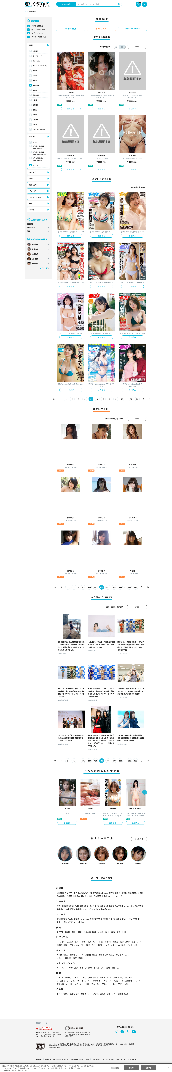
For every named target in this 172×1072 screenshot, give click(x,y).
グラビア (35, 165)
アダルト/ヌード (124, 984)
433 (114, 587)
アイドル (80, 977)
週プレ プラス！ (37, 33)
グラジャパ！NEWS (38, 37)
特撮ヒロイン (65, 984)
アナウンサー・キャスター (105, 980)
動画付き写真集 (95, 919)
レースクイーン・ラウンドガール (73, 980)
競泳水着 (89, 932)
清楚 (62, 958)
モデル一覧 (44, 268)
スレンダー (65, 941)
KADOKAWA (36, 61)
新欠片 (35, 110)
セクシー (138, 954)
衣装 (30, 178)
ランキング (31, 227)
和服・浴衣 (118, 932)
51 (131, 399)
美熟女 (91, 954)
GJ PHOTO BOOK (96, 906)
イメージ (32, 191)
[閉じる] (168, 1067)
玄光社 (35, 71)
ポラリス (71, 922)
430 (95, 587)
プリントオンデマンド (130, 919)
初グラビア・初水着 (81, 993)
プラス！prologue (81, 919)
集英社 (35, 80)
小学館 (35, 90)
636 (129, 761)
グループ (85, 967)
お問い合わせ (121, 1059)
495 (129, 587)
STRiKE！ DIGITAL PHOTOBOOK (38, 147)
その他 (31, 209)
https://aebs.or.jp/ (54, 1047)
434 (120, 587)
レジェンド (82, 984)
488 (120, 761)
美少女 (63, 954)
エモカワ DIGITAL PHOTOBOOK (38, 159)
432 (107, 587)
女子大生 (130, 977)
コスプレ (64, 932)
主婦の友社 (36, 85)
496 (135, 587)
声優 (118, 977)
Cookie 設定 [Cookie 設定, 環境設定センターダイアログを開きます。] (115, 1068)
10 (122, 399)
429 (89, 587)
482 (83, 761)
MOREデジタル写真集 (113, 906)
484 (95, 761)
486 (107, 761)
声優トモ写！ (62, 922)
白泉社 (35, 115)
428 (83, 587)
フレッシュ (77, 945)
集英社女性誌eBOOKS (65, 909)
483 (89, 761)
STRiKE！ (36, 142)
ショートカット (108, 941)
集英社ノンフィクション (85, 909)
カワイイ (122, 954)
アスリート (109, 984)
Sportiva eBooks (103, 909)
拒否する (132, 1068)
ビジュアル (33, 185)
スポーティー (94, 945)
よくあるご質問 (108, 1059)
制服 (77, 932)
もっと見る (139, 839)
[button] (144, 792)
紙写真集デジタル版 (65, 919)
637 (135, 761)
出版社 (31, 45)
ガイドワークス (37, 56)
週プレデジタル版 (38, 29)
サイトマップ (132, 1059)
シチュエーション (36, 197)
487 (114, 761)
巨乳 (80, 941)
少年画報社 (36, 95)
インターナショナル (114, 945)
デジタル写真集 (37, 26)
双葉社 (35, 124)
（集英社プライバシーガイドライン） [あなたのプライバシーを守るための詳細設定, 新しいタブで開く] (15, 1070)
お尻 (92, 941)
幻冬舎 (35, 76)
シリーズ (32, 172)
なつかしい (106, 954)
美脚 (124, 941)
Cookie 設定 (96, 1059)
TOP (26, 11)
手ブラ (63, 993)
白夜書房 (35, 120)
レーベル (32, 136)
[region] (86, 1067)
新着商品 (30, 224)
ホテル (99, 967)
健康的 (63, 945)
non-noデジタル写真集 (132, 906)
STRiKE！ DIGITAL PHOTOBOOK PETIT (39, 153)
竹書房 (35, 100)
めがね (103, 932)
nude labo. (80, 922)
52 (137, 399)
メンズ (99, 993)
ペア (61, 967)
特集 (28, 231)
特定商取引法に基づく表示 (80, 1059)
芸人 (96, 984)
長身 (135, 941)
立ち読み (71, 108)
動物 (111, 993)
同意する (148, 1068)
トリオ (72, 967)
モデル (105, 977)
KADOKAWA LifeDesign (40, 66)
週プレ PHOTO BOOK (65, 906)
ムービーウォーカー (39, 129)
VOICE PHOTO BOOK (111, 919)
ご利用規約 (38, 1059)
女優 (93, 977)
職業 (30, 203)
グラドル (64, 977)
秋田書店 (35, 51)
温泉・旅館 (114, 967)
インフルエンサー (130, 980)
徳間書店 (35, 105)
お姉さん (77, 954)
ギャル (132, 945)
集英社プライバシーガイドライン (56, 1059)
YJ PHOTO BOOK (81, 906)
